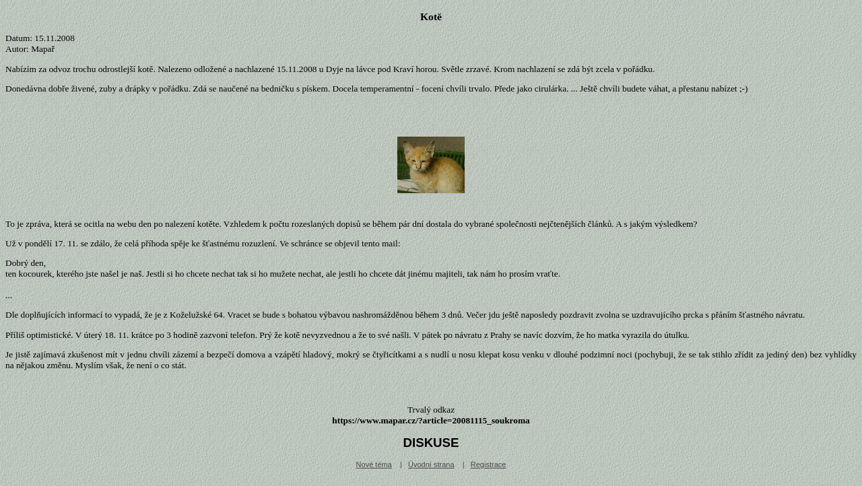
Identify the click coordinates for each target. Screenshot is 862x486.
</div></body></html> (431, 430)
